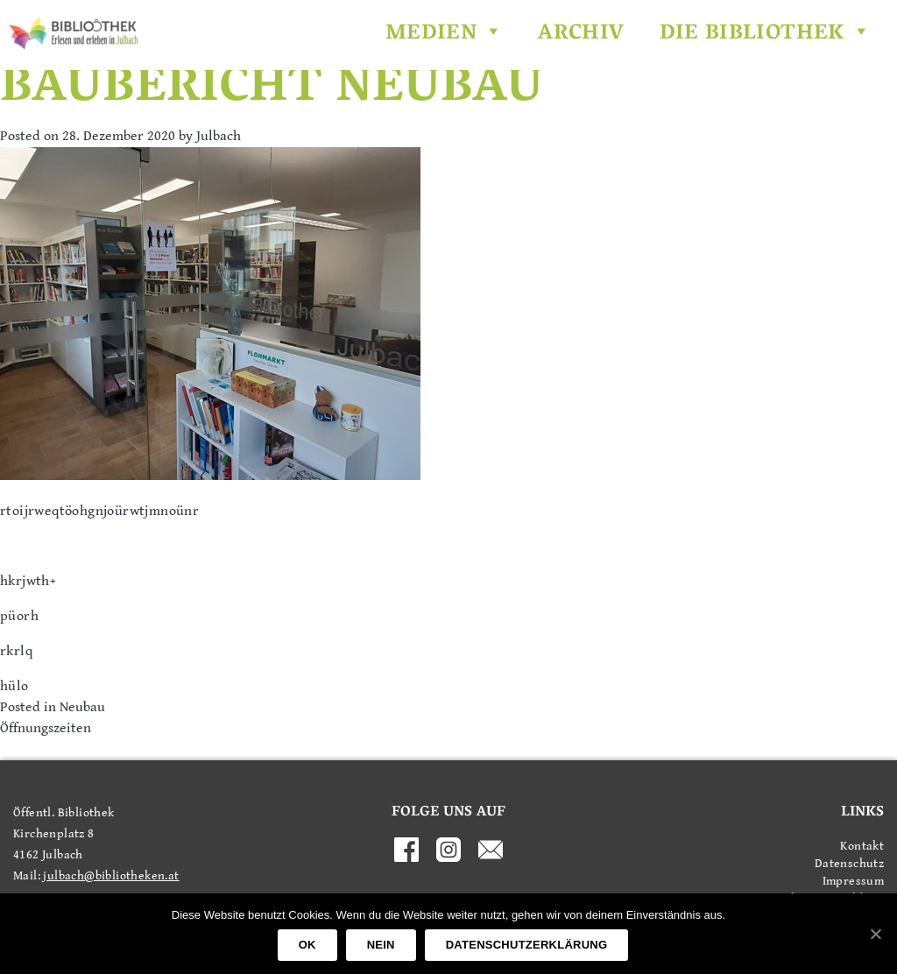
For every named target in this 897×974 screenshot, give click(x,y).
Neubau (82, 707)
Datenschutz (849, 864)
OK (307, 944)
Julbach (218, 136)
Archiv (581, 34)
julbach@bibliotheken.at (111, 876)
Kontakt (862, 846)
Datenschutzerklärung (527, 944)
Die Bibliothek (765, 34)
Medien (444, 34)
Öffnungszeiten (45, 728)
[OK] (875, 933)
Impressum (853, 881)
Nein (381, 944)
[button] (490, 34)
